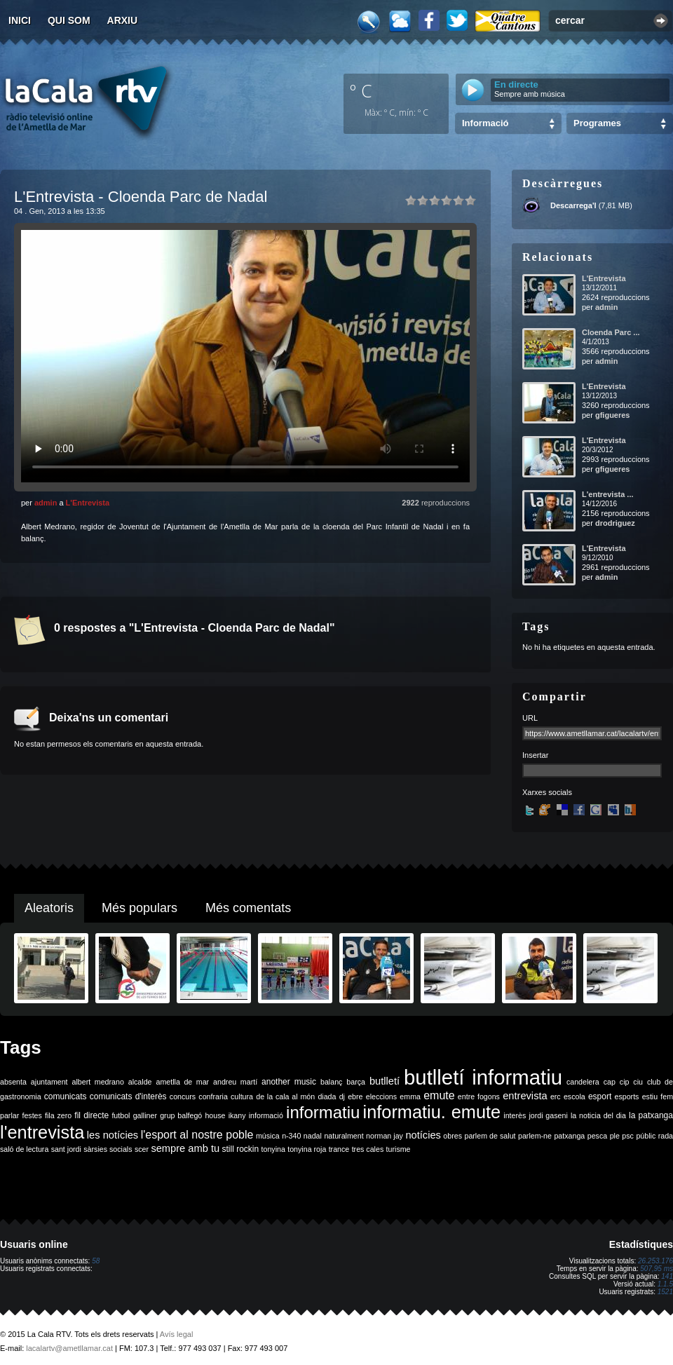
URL (530, 718)
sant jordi (66, 1149)
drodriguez (615, 523)
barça (355, 1082)
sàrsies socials (107, 1149)
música (268, 1136)
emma (410, 1096)
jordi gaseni (548, 1115)
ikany (237, 1115)
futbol (120, 1115)
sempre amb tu (185, 1148)
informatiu (323, 1112)
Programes (597, 123)
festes (31, 1115)
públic (645, 1136)
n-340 (291, 1136)
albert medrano (98, 1082)
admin (45, 502)
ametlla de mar (182, 1082)
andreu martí (235, 1082)
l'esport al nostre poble (197, 1135)
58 (96, 1261)
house (215, 1115)
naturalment (343, 1136)
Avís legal (176, 1334)
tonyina (273, 1149)
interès (514, 1115)
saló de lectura (24, 1149)
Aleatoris (49, 908)
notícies (423, 1135)
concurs (183, 1096)
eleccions (381, 1096)
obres (452, 1136)
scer (142, 1149)
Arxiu (122, 20)
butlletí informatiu (483, 1077)
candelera (582, 1082)
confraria (212, 1096)
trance (339, 1149)
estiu (650, 1096)
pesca (597, 1136)
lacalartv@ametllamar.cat (69, 1348)
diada (327, 1096)
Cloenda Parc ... (611, 332)
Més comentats (248, 908)
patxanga (569, 1136)
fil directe (91, 1115)
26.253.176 (655, 1261)
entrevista (525, 1095)
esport (599, 1096)
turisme (398, 1149)
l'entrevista (42, 1132)
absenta (13, 1082)
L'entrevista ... (608, 494)
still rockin (240, 1149)
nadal (313, 1136)
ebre (355, 1096)
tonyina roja (306, 1149)
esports (626, 1096)
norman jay (384, 1136)
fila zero (58, 1115)
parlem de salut (489, 1136)
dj (342, 1096)
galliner (145, 1115)
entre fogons (479, 1096)
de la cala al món (285, 1096)
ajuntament (49, 1082)
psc (628, 1136)
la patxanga (651, 1115)
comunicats (65, 1096)
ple (615, 1136)
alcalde (140, 1082)
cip (625, 1082)
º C (361, 90)
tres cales (368, 1149)
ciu (638, 1082)
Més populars (139, 908)
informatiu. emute (432, 1112)
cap (610, 1082)
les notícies (112, 1135)
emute (438, 1095)
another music (288, 1082)
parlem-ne (535, 1136)
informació (266, 1115)
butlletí (384, 1081)
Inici (19, 20)
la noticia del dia (598, 1115)
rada (665, 1136)
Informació (485, 123)
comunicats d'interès (128, 1096)
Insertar (535, 755)
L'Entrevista (88, 502)
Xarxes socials (547, 792)
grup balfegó (181, 1115)
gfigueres (612, 415)
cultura (242, 1096)
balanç (331, 1082)
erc (555, 1096)
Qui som (69, 20)
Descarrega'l (573, 205)
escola (574, 1096)
